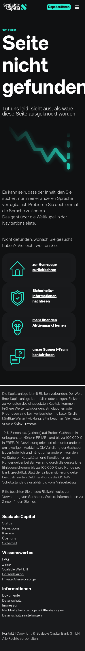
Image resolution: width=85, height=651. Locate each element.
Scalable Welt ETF (15, 569)
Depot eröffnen (59, 7)
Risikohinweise (24, 424)
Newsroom (10, 528)
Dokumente (11, 595)
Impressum (10, 605)
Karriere (8, 533)
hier (32, 502)
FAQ (5, 559)
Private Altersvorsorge (19, 579)
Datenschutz (12, 601)
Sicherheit (9, 543)
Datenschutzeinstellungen (22, 615)
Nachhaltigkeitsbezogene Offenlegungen (33, 610)
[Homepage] (15, 7)
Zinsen (7, 564)
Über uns (9, 538)
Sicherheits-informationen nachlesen (44, 296)
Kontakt (8, 634)
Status (7, 523)
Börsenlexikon (13, 574)
